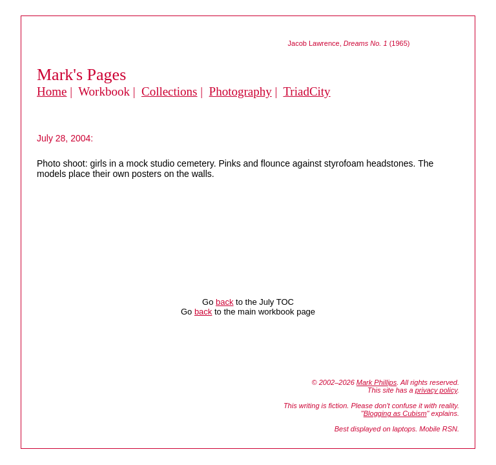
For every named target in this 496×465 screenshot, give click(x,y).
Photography (240, 91)
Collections (169, 91)
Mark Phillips (376, 382)
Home (52, 91)
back (224, 302)
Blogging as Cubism (395, 413)
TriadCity (306, 91)
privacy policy (436, 390)
